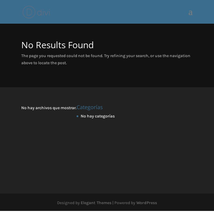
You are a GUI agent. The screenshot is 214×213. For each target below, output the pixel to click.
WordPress (146, 202)
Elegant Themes (96, 202)
